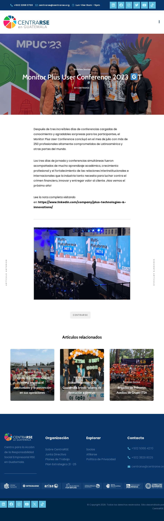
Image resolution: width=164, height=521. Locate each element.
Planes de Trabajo (57, 459)
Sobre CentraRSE (57, 449)
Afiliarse (91, 454)
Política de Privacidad (101, 459)
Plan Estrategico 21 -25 (60, 464)
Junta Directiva (55, 454)
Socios (90, 449)
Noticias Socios (82, 69)
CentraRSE (80, 315)
